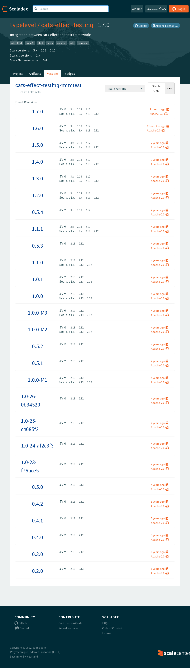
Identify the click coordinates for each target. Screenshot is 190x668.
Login (178, 9)
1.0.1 (37, 279)
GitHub (141, 25)
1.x (38, 55)
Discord (21, 628)
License (106, 633)
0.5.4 (37, 212)
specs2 (29, 43)
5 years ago (159, 501)
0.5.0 (37, 486)
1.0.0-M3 (37, 312)
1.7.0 (37, 111)
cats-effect (16, 43)
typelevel (23, 25)
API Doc (137, 9)
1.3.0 (37, 178)
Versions (52, 74)
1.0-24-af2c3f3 (37, 445)
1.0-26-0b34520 (30, 400)
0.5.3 (37, 245)
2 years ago (159, 143)
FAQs (105, 623)
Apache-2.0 (159, 114)
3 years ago (159, 159)
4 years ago (159, 176)
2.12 (53, 50)
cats (72, 43)
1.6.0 (37, 128)
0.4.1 (37, 520)
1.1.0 (37, 262)
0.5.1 (37, 363)
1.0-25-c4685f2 (30, 425)
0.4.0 (37, 537)
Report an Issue (68, 628)
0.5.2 (37, 346)
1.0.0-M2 (37, 329)
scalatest (83, 43)
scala (50, 43)
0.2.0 (37, 570)
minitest (61, 43)
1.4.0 (37, 161)
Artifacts (35, 74)
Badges (70, 74)
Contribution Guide (70, 623)
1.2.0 (37, 195)
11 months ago (158, 126)
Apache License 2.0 (165, 25)
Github (20, 623)
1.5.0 (37, 144)
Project (18, 74)
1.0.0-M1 (37, 379)
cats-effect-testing (67, 25)
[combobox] (125, 88)
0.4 (45, 60)
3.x (35, 50)
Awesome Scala (156, 9)
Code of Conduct (112, 628)
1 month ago (159, 109)
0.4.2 (37, 503)
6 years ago (159, 552)
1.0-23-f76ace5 (30, 466)
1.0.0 (37, 296)
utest (40, 43)
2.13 (43, 50)
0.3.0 (37, 554)
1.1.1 (37, 228)
